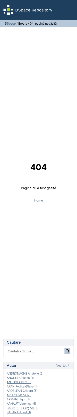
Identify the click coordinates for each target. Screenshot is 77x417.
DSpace (10, 23)
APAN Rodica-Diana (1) (22, 386)
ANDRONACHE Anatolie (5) (25, 373)
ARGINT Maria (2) (19, 395)
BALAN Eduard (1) (19, 412)
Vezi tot (63, 365)
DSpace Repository (27, 10)
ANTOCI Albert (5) (19, 382)
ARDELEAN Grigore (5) (22, 390)
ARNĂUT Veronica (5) (21, 403)
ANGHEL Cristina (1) (20, 377)
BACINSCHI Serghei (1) (22, 408)
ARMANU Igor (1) (18, 399)
